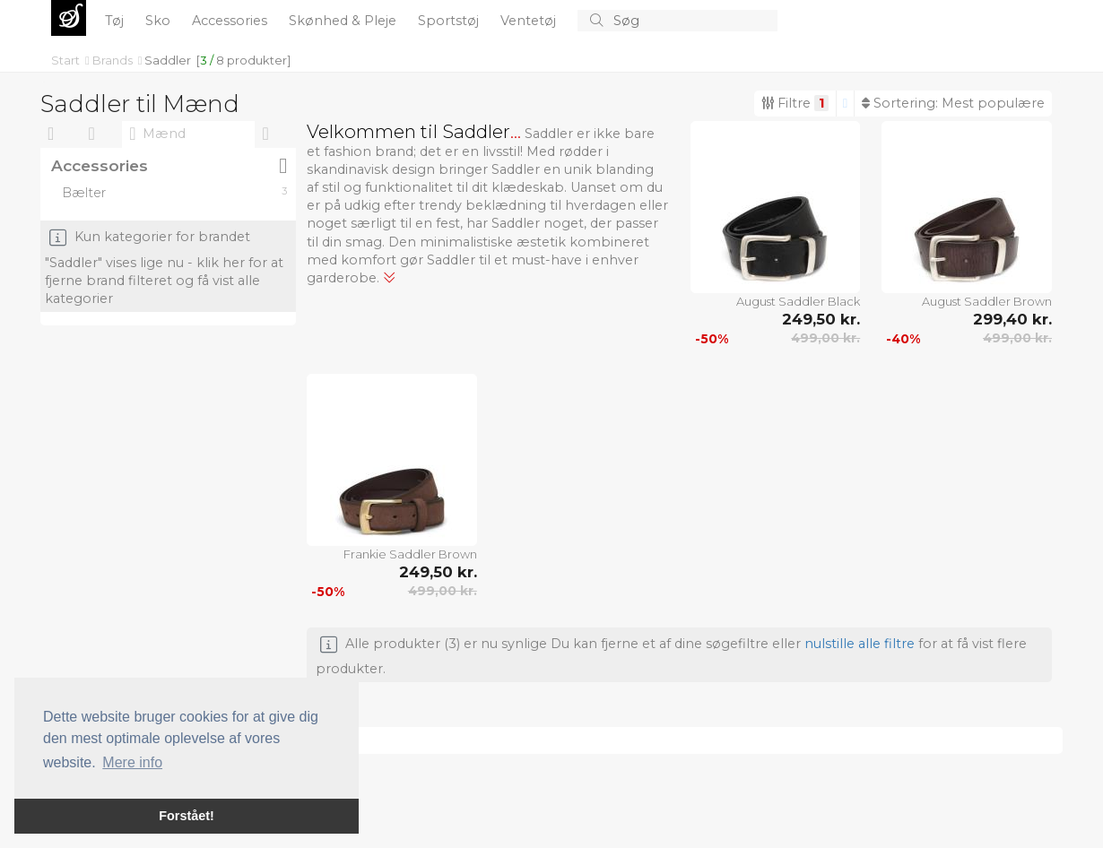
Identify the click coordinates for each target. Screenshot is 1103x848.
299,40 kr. (1012, 319)
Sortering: (953, 103)
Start (67, 60)
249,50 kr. (821, 319)
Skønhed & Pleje (344, 21)
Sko (159, 21)
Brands (113, 60)
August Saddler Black (798, 301)
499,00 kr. (825, 338)
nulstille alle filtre (859, 644)
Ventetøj (530, 21)
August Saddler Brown (987, 301)
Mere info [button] (132, 762)
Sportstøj (450, 21)
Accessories (231, 21)
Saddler (167, 60)
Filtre (795, 103)
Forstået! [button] (186, 816)
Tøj (116, 21)
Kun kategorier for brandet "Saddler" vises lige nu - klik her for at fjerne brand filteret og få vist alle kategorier (164, 268)
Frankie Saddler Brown (410, 554)
